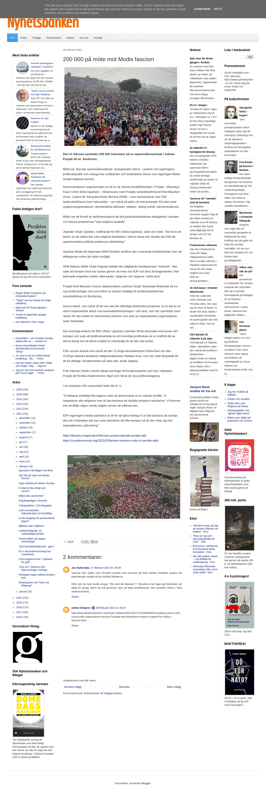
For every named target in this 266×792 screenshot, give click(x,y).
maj (21, 451)
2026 (19, 389)
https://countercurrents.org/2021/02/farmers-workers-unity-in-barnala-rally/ (111, 440)
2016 (19, 617)
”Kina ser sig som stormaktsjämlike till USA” (203, 538)
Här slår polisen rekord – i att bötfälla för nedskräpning (205, 559)
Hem (12, 37)
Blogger (146, 783)
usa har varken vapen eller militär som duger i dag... (34, 364)
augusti (23, 437)
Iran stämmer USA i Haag (30, 321)
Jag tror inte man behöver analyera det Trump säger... (35, 372)
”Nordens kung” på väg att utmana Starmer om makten (205, 528)
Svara (74, 596)
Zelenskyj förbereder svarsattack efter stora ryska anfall (205, 569)
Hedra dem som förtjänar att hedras (238, 405)
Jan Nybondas (80, 567)
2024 (19, 399)
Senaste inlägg (72, 686)
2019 (19, 602)
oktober (23, 427)
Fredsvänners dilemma (203, 245)
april (21, 456)
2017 (19, 612)
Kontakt (98, 37)
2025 (19, 394)
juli (21, 442)
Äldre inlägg (174, 686)
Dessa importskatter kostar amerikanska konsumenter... (31, 347)
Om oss (84, 37)
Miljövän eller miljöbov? (31, 526)
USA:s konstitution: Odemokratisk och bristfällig (35, 512)
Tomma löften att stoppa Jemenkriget (32, 540)
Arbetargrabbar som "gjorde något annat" (239, 412)
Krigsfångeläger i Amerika (33, 500)
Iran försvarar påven (244, 325)
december (25, 418)
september (25, 432)
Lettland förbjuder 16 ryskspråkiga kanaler (31, 532)
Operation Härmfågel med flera (36, 470)
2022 (19, 408)
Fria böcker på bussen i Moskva (246, 166)
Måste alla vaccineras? (31, 495)
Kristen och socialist (239, 399)
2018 (19, 607)
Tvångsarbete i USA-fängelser (35, 505)
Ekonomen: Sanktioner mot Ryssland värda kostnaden (205, 549)
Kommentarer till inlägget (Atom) (103, 693)
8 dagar (36, 37)
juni (21, 446)
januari (23, 591)
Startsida (124, 686)
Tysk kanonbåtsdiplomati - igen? (36, 546)
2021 (19, 413)
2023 (19, 404)
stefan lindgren (81, 607)
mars (22, 461)
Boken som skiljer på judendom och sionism (240, 419)
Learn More (202, 9)
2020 (19, 597)
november (25, 422)
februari (23, 466)
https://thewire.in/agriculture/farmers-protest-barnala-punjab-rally (104, 435)
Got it (218, 9)
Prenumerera (53, 37)
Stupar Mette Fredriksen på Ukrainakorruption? (40, 177)
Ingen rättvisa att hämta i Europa (36, 483)
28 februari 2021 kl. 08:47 (111, 607)
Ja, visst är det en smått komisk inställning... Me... (33, 357)
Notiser (70, 37)
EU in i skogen (198, 105)
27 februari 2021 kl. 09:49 (106, 567)
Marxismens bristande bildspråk (246, 216)
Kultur (24, 37)
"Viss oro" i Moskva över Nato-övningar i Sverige (33, 568)
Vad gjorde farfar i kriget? (245, 111)
